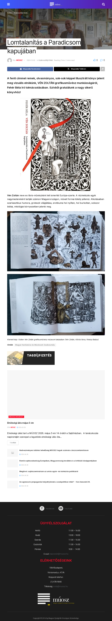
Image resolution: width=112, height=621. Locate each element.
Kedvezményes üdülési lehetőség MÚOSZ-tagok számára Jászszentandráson (54, 450)
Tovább (14, 442)
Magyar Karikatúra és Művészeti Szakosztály (35, 345)
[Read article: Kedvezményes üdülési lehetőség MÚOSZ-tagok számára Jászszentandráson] (12, 453)
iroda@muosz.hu (60, 587)
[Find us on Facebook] (46, 509)
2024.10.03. (31, 60)
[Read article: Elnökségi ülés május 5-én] (56, 394)
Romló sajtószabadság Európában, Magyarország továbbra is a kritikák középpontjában (58, 461)
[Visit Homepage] (56, 4)
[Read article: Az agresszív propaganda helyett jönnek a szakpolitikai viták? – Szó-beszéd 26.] (12, 485)
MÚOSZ (19, 60)
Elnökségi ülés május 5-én (20, 422)
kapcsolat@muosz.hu (59, 554)
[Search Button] (103, 4)
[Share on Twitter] (77, 69)
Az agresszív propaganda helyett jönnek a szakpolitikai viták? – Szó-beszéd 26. (54, 482)
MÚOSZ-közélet (16, 417)
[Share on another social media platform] (102, 69)
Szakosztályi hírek (21, 13)
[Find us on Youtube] (65, 509)
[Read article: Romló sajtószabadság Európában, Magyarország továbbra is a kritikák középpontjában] (12, 464)
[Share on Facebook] (30, 69)
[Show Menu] (8, 4)
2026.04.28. (21, 427)
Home (9, 13)
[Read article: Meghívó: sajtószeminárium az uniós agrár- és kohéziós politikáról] (12, 474)
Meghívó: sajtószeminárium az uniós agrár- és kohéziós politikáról (48, 471)
